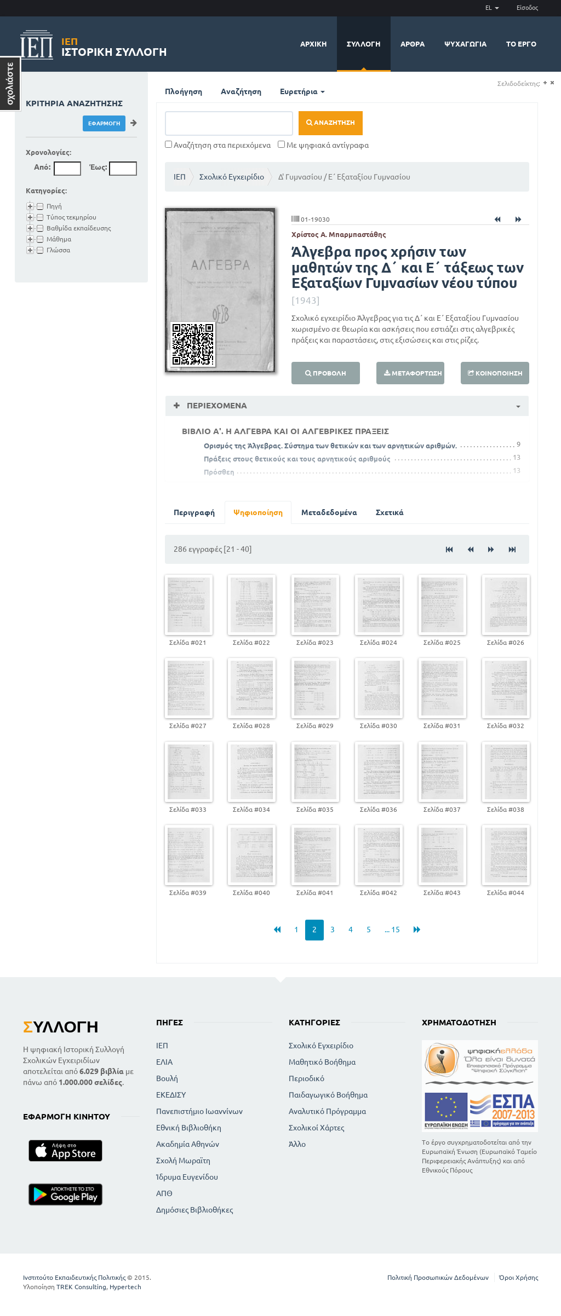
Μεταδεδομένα (329, 512)
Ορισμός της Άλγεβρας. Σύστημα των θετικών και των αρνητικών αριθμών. (330, 445)
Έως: (98, 167)
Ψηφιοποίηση (258, 512)
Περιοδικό (306, 1078)
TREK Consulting (81, 1286)
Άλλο (297, 1144)
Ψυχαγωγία (465, 44)
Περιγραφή (194, 512)
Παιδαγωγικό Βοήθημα (328, 1094)
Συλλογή (364, 44)
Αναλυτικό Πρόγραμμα (327, 1111)
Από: (42, 167)
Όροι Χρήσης (518, 1277)
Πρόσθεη (219, 472)
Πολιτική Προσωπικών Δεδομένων (438, 1277)
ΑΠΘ (164, 1193)
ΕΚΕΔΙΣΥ (171, 1094)
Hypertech (125, 1286)
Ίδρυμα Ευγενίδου (187, 1177)
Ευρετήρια (302, 91)
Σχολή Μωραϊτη (183, 1160)
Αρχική (313, 44)
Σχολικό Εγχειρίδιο (231, 176)
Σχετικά (390, 512)
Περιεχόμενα (216, 405)
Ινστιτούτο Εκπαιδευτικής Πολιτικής (74, 1277)
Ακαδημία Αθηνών (187, 1144)
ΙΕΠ (180, 176)
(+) (544, 82)
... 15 (392, 929)
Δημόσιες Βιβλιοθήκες (194, 1209)
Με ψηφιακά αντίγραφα (323, 145)
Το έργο (521, 44)
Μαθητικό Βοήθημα (322, 1062)
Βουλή (167, 1078)
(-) (551, 82)
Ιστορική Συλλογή (114, 45)
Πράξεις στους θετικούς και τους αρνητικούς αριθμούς (297, 459)
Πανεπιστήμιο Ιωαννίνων (199, 1111)
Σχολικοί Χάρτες (316, 1127)
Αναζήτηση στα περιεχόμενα (218, 145)
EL (492, 7)
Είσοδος (527, 7)
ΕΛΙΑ (164, 1062)
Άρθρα (412, 44)
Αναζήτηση (241, 91)
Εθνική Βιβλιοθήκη (188, 1127)
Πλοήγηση (183, 91)
